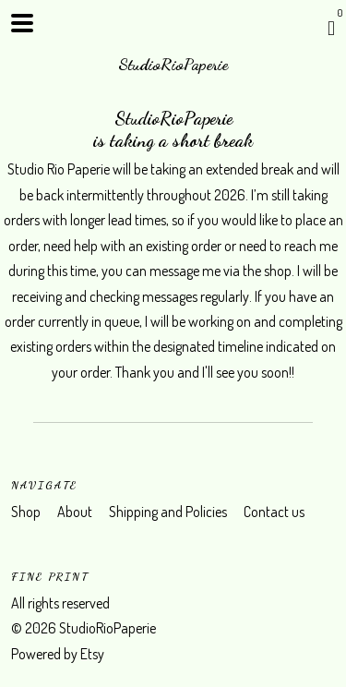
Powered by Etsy (57, 654)
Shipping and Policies (169, 511)
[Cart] (331, 27)
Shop (27, 511)
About (76, 511)
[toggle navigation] (22, 23)
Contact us (274, 511)
